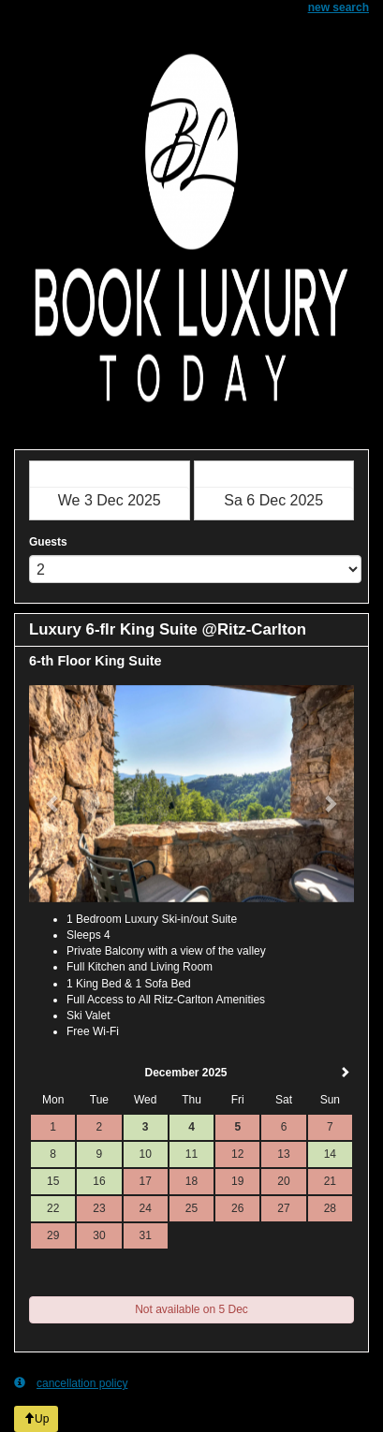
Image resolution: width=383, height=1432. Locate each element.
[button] (53, 793)
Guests (48, 541)
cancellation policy (70, 1383)
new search (338, 7)
